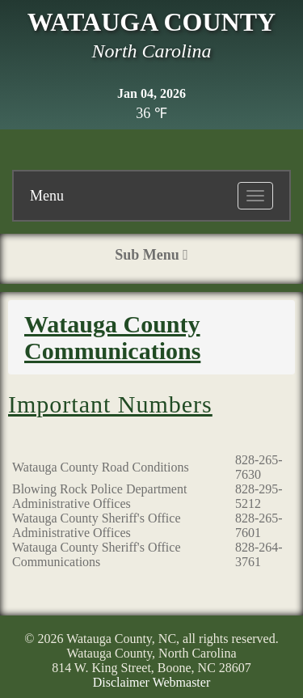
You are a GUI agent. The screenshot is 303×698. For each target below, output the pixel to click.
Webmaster (182, 682)
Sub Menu (151, 255)
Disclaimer (121, 682)
